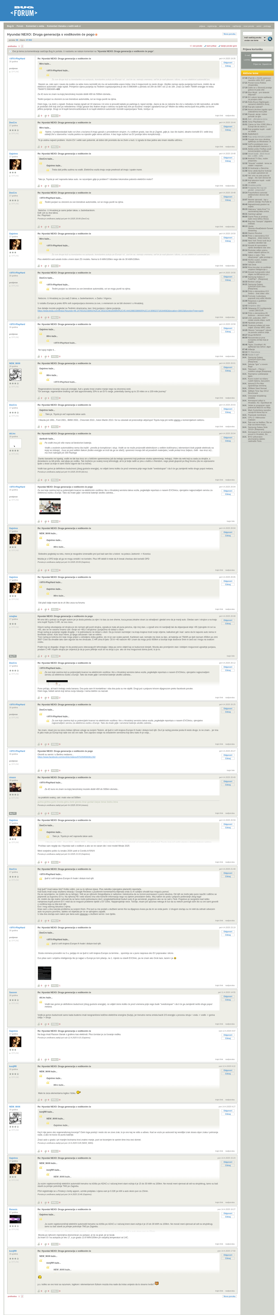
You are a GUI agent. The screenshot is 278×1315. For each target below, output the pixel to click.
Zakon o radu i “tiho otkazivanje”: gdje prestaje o (260, 256)
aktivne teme (224, 26)
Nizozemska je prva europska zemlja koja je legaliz (258, 340)
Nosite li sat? (253, 355)
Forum (20, 26)
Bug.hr (10, 26)
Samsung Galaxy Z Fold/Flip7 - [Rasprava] (258, 278)
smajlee (13, 616)
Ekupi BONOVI (254, 335)
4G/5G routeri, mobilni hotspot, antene (257, 261)
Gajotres (13, 153)
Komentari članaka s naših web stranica (67, 26)
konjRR (13, 1066)
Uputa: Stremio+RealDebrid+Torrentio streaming (260, 228)
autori (259, 26)
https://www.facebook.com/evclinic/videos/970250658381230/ (67, 757)
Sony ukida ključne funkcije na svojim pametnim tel (259, 172)
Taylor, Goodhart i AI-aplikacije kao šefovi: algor (259, 345)
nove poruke (248, 26)
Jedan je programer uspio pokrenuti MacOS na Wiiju (259, 406)
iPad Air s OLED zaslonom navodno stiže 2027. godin (259, 79)
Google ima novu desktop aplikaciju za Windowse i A (259, 140)
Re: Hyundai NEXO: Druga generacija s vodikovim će (64, 58)
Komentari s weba (35, 26)
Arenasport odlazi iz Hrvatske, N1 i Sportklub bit (260, 401)
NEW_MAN (15, 363)
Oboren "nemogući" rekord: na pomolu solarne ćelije (260, 331)
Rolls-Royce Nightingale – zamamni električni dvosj (259, 103)
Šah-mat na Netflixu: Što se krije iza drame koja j (260, 423)
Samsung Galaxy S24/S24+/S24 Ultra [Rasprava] (256, 359)
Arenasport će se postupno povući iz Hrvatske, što (259, 433)
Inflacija (251, 349)
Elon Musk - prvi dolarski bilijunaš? (258, 93)
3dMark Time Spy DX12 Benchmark (258, 392)
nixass (12, 777)
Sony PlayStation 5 (256, 122)
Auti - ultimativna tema (257, 119)
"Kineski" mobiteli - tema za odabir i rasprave (260, 164)
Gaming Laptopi (255, 214)
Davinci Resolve (255, 233)
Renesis (13, 1209)
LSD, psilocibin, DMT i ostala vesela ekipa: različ (259, 319)
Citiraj (228, 66)
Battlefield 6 (253, 134)
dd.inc (12, 433)
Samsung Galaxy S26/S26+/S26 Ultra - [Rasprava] (257, 286)
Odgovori (228, 62)
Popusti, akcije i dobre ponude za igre (257, 115)
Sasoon (13, 992)
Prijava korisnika (253, 49)
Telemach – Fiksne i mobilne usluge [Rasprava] (259, 370)
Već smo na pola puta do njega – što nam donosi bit (259, 177)
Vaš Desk (252, 265)
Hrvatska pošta (254, 185)
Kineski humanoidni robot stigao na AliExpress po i (259, 273)
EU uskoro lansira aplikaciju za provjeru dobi (260, 98)
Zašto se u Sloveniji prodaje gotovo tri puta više (260, 89)
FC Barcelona (254, 352)
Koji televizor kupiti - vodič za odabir (259, 181)
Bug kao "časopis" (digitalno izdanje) (260, 222)
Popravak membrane (257, 415)
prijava (202, 26)
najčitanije (236, 26)
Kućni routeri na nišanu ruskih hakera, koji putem (259, 380)
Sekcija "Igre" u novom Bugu (258, 365)
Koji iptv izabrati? (255, 107)
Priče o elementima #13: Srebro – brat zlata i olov (258, 292)
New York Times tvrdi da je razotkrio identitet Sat (259, 242)
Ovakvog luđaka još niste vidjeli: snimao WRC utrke (259, 326)
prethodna (12, 46)
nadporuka (230, 115)
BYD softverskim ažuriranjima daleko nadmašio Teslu (256, 439)
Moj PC (13, 656)
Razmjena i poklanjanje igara (258, 375)
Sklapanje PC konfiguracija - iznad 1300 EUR (259, 309)
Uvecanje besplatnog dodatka (257, 397)
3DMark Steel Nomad (257, 388)
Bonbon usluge (254, 282)
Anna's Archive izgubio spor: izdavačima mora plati (260, 110)
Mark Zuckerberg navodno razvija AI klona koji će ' (259, 411)
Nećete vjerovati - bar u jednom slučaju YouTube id (259, 200)
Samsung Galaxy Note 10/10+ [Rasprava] (258, 428)
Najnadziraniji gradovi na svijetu (258, 205)
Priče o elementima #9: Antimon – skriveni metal (258, 314)
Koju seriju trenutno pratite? (260, 137)
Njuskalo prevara (255, 323)
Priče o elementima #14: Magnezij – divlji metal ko (259, 237)
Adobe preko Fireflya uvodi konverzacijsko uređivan (259, 150)
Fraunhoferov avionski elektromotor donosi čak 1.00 (258, 195)
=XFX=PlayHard (17, 58)
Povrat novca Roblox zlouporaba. (257, 84)
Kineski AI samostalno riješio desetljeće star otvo (259, 246)
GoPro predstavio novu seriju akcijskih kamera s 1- (259, 145)
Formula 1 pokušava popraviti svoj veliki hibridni (259, 297)
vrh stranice (268, 1310)
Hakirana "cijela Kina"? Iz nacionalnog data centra (259, 210)
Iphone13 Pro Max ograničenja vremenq (257, 384)
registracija (212, 26)
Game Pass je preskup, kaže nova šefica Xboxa (258, 218)
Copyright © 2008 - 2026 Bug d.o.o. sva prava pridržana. (139, 1314)
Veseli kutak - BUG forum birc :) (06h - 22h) (259, 155)
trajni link (219, 115)
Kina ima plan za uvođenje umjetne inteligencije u (259, 268)
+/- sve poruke (196, 46)
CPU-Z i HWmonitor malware (256, 419)
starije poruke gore (229, 46)
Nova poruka (229, 34)
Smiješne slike (254, 306)
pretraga (267, 26)
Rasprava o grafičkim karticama (257, 302)
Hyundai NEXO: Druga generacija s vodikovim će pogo (125, 51)
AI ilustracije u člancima (258, 168)
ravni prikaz (211, 46)
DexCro (13, 122)
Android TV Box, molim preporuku (258, 159)
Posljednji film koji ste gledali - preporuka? (257, 189)
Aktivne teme (250, 73)
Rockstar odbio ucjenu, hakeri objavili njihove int (258, 251)
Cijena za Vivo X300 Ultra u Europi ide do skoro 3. (260, 125)
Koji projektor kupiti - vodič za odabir (259, 130)
